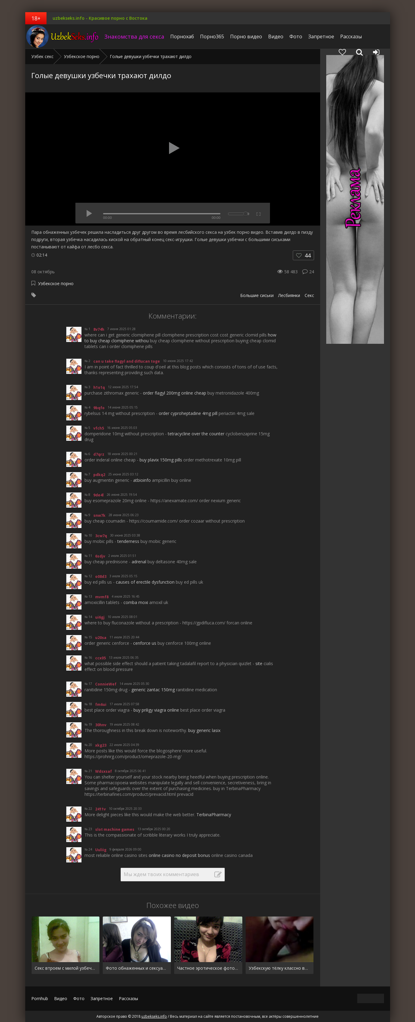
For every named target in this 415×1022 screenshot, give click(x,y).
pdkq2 (99, 474)
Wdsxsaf (103, 771)
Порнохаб (182, 36)
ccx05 (100, 658)
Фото (295, 36)
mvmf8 (102, 596)
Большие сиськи (257, 295)
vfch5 (98, 428)
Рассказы (351, 36)
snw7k (99, 515)
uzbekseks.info (63, 36)
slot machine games (114, 829)
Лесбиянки (289, 295)
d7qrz (98, 454)
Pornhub (39, 998)
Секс (309, 295)
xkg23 (100, 745)
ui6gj (100, 617)
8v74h (98, 329)
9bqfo (99, 407)
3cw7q (101, 535)
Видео (275, 36)
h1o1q (99, 387)
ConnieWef (105, 684)
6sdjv (100, 556)
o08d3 (100, 576)
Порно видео (246, 36)
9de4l (98, 495)
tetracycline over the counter (196, 434)
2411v (100, 809)
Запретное (321, 36)
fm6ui (100, 704)
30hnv (100, 724)
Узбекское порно (56, 283)
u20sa (100, 637)
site (258, 663)
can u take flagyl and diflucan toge (126, 361)
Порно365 (212, 36)
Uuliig (100, 849)
